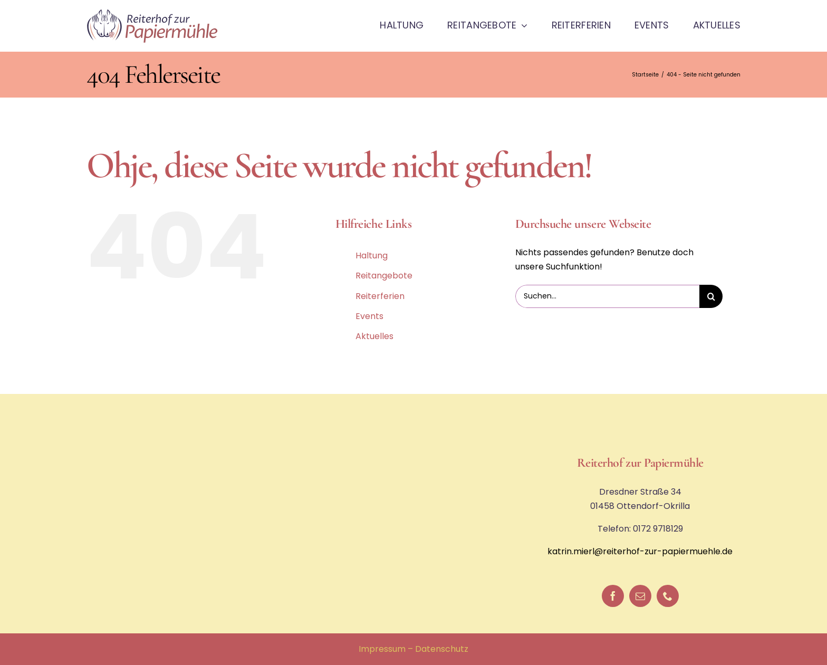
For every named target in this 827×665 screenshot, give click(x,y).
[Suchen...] (607, 296)
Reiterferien (380, 296)
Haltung (371, 255)
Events (369, 316)
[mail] (640, 596)
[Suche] (711, 296)
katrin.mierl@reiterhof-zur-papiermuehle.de (640, 551)
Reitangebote (383, 275)
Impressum (382, 649)
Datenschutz (441, 649)
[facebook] (613, 596)
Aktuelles (374, 336)
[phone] (668, 596)
